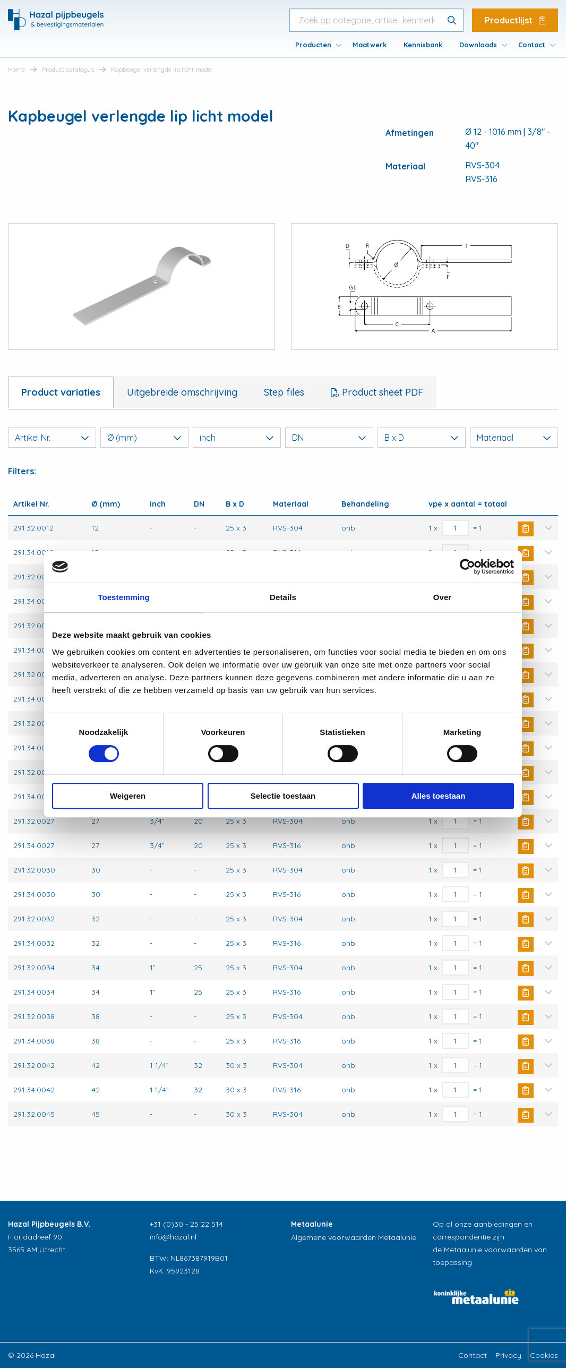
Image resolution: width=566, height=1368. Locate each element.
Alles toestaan (438, 795)
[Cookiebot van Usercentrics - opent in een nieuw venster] (467, 567)
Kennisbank (423, 44)
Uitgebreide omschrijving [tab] (182, 392)
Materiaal (514, 437)
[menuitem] (315, 44)
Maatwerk (370, 44)
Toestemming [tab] (124, 597)
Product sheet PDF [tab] (381, 392)
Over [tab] (442, 597)
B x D (421, 437)
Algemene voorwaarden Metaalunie (353, 1237)
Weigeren (127, 795)
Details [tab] (283, 597)
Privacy (508, 1355)
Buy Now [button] (526, 528)
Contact (531, 44)
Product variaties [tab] (60, 392)
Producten (313, 44)
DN (329, 437)
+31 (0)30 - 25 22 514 (186, 1224)
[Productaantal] (455, 528)
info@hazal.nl (173, 1237)
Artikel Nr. (52, 437)
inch (237, 437)
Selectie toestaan (283, 795)
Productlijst (515, 20)
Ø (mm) (144, 437)
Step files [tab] (284, 392)
